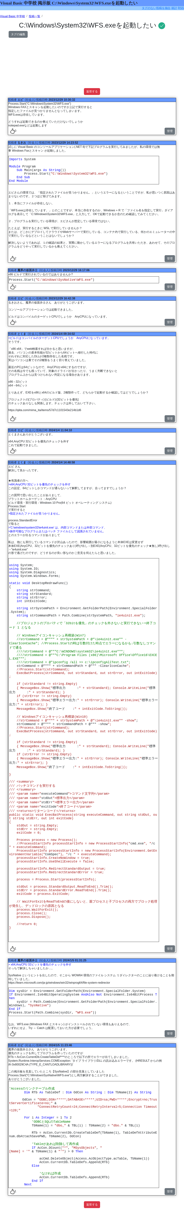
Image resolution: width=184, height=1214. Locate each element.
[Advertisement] (92, 63)
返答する (92, 91)
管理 (170, 131)
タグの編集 (18, 34)
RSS (181, 8)
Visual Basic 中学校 (12, 16)
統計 (174, 8)
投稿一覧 (34, 16)
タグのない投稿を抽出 (156, 8)
